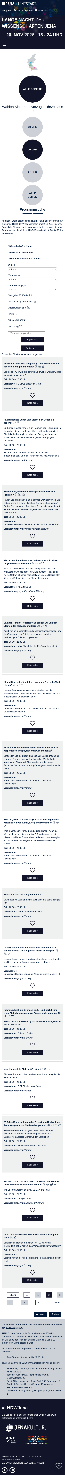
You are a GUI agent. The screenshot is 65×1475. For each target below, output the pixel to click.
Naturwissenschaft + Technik (25, 258)
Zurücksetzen (32, 348)
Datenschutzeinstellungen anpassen (23, 1463)
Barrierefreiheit (11, 1460)
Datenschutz (35, 1456)
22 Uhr (32, 172)
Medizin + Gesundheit (21, 252)
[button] (40, 1314)
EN (9, 10)
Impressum (8, 1456)
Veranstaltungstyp (17, 285)
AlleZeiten (32, 195)
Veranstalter (14, 275)
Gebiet (11, 265)
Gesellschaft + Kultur (21, 246)
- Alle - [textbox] (12, 269)
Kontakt (20, 1456)
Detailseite (32, 403)
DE (3, 10)
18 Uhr (32, 126)
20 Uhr (32, 149)
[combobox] (32, 269)
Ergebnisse (32, 339)
